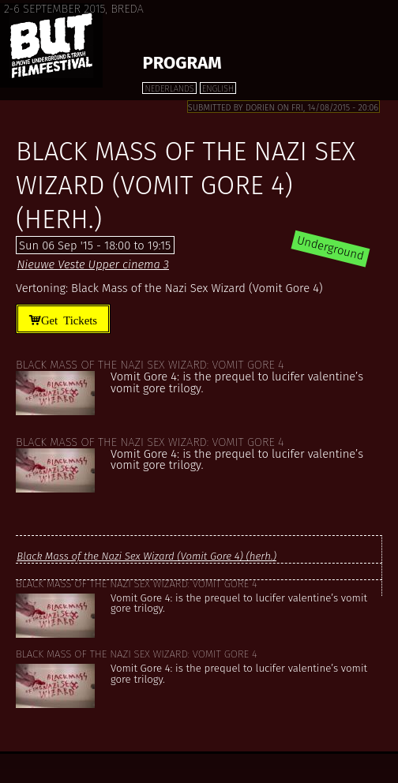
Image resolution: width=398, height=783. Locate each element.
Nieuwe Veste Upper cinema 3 (93, 264)
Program (181, 62)
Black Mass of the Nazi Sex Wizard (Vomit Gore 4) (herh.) (146, 556)
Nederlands (169, 89)
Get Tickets (69, 319)
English (218, 89)
